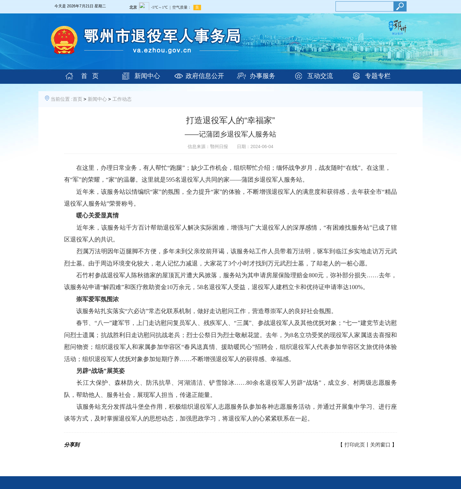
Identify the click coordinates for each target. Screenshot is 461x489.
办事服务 (262, 75)
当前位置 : (61, 99)
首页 (77, 99)
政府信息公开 (205, 75)
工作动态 (122, 99)
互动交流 (320, 75)
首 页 (90, 75)
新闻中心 (147, 75)
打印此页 (354, 444)
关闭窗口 (380, 444)
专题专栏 (378, 75)
